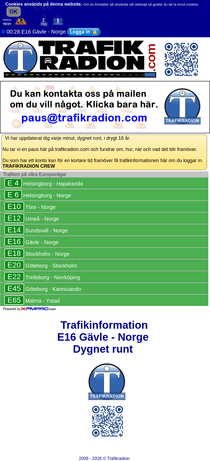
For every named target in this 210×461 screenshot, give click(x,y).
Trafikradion (118, 458)
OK (14, 11)
